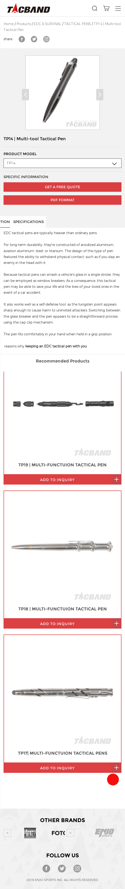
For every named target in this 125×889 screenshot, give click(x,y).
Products (24, 24)
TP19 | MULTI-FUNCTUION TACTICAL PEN (62, 392)
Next (99, 94)
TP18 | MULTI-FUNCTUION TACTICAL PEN (62, 536)
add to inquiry (57, 407)
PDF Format (62, 188)
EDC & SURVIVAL (47, 24)
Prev (25, 94)
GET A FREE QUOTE (62, 175)
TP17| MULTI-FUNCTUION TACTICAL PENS (62, 680)
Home (9, 24)
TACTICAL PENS (77, 24)
